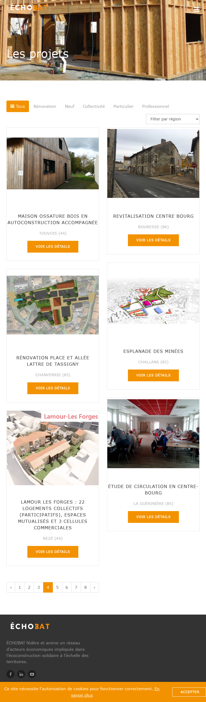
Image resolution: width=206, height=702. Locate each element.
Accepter (190, 692)
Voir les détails (53, 247)
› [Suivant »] (94, 587)
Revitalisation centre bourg (153, 216)
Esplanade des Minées (153, 351)
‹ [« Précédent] (11, 587)
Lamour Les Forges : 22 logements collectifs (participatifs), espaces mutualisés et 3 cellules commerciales (52, 514)
